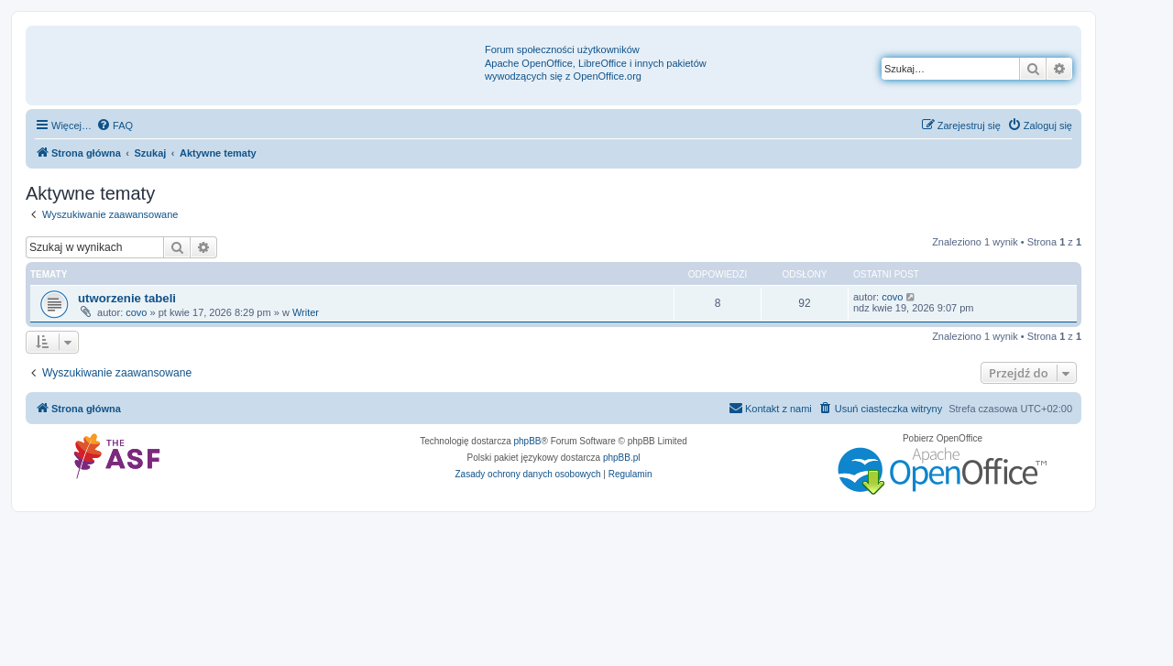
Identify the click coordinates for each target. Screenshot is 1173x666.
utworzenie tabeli (127, 298)
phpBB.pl (622, 458)
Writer (305, 312)
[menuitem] (114, 125)
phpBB (528, 441)
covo (136, 312)
